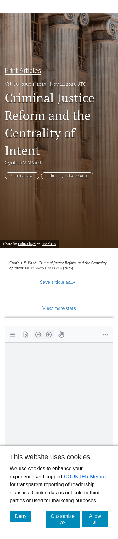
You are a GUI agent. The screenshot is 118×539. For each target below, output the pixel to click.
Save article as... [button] (57, 282)
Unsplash (49, 243)
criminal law (22, 176)
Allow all (98, 519)
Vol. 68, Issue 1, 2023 (25, 84)
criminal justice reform (67, 176)
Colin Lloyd (27, 243)
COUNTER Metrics (85, 476)
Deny (23, 516)
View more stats (59, 308)
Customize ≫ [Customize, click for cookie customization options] (65, 519)
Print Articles (23, 70)
